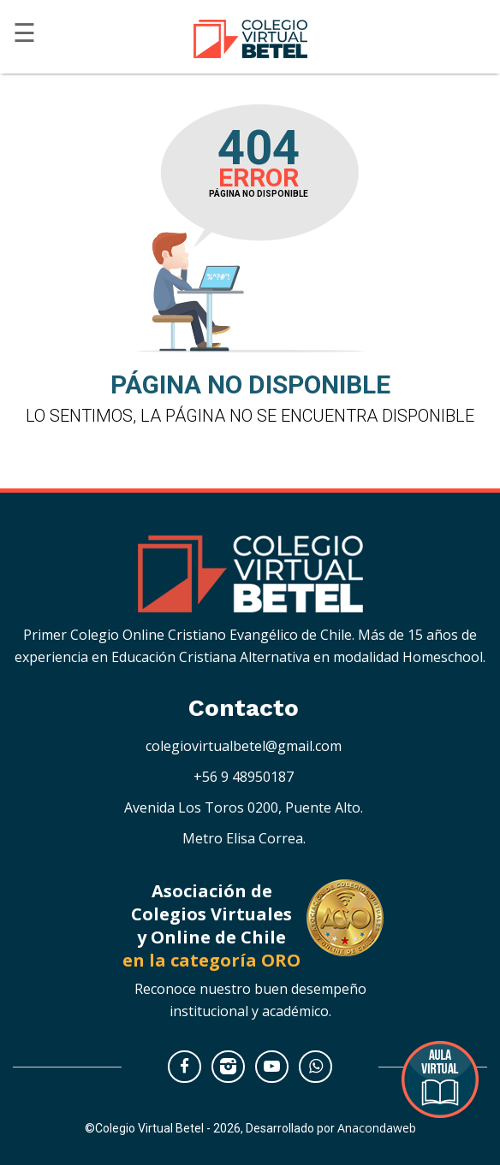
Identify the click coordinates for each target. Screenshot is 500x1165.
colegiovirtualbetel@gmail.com (244, 745)
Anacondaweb (376, 1128)
